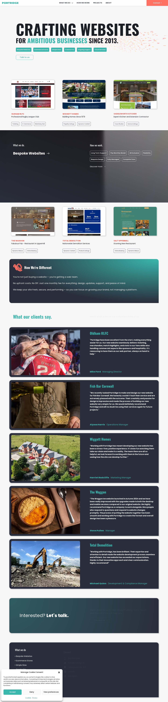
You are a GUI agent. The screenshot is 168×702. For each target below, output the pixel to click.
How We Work (83, 3)
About (108, 3)
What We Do (64, 3)
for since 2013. (67, 40)
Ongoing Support (84, 50)
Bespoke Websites (23, 50)
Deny (32, 692)
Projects (97, 3)
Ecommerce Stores (41, 50)
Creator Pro (69, 50)
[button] (59, 672)
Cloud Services (100, 50)
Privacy (34, 698)
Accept (12, 692)
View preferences (51, 692)
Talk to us (25, 57)
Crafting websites (77, 29)
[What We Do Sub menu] (72, 3)
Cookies (28, 698)
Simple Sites (56, 50)
